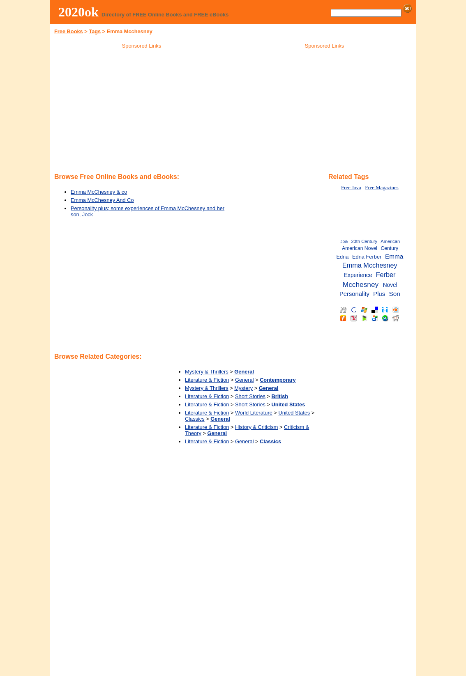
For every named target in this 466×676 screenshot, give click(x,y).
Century (389, 248)
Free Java (351, 187)
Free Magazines (381, 187)
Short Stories (250, 396)
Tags (95, 31)
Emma (394, 256)
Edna (342, 257)
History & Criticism (256, 427)
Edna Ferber (366, 257)
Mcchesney (360, 284)
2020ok (78, 12)
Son (394, 293)
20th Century (364, 241)
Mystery (243, 388)
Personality (354, 294)
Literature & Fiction (207, 380)
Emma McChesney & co (99, 192)
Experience (358, 275)
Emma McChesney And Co (102, 200)
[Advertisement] (142, 110)
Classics (195, 419)
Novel (390, 285)
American (390, 241)
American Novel (359, 248)
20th (344, 241)
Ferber (386, 274)
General (244, 380)
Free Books (68, 31)
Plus (379, 294)
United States (294, 413)
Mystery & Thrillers (206, 372)
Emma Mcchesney (369, 265)
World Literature (253, 413)
